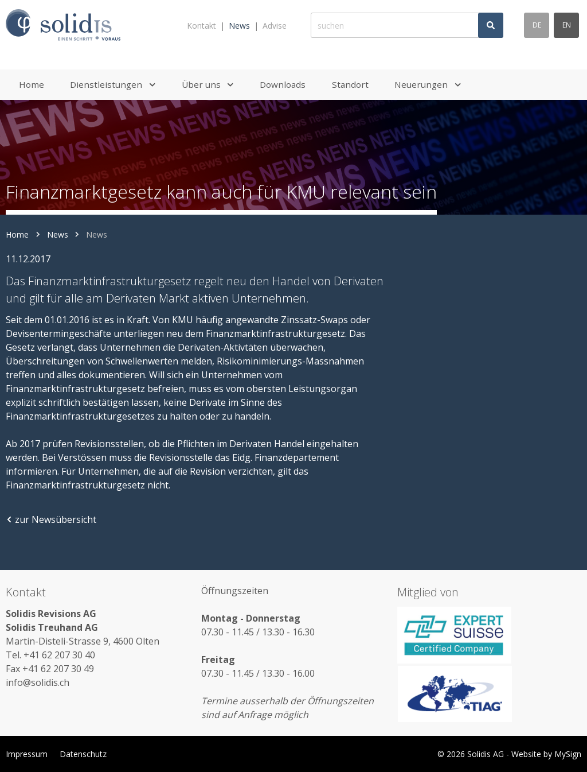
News (239, 25)
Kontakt (201, 25)
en (566, 25)
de (537, 25)
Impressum (27, 753)
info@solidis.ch (37, 682)
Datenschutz (83, 753)
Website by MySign (546, 753)
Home (17, 234)
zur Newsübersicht (51, 519)
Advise (275, 25)
